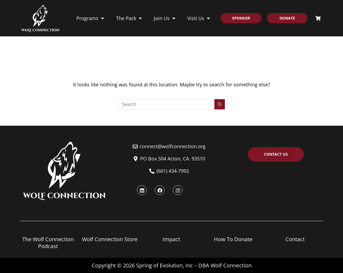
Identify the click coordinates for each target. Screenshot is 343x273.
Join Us (164, 18)
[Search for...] (166, 104)
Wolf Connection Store (109, 239)
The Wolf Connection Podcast (48, 243)
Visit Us (198, 18)
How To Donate (233, 239)
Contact (295, 239)
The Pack (129, 18)
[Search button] (219, 104)
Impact (171, 239)
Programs (90, 18)
